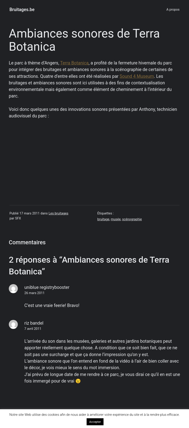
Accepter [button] (95, 421)
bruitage (103, 219)
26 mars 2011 (34, 293)
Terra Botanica (74, 63)
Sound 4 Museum (137, 76)
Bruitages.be (22, 9)
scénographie (132, 219)
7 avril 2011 (32, 329)
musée (116, 219)
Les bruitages (58, 213)
